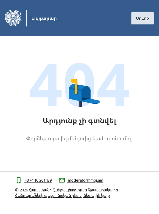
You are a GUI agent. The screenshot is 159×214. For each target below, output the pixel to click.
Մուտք (142, 18)
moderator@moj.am (85, 180)
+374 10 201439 (38, 180)
